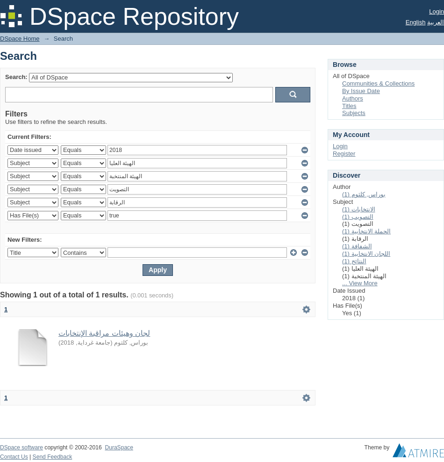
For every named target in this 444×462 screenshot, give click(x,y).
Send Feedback (52, 457)
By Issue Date (361, 90)
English (416, 22)
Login (436, 11)
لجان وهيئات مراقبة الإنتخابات (104, 333)
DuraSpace (119, 447)
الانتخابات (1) (358, 209)
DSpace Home (20, 38)
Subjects (353, 112)
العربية (435, 22)
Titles (349, 105)
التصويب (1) (357, 216)
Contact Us (14, 457)
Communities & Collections (378, 83)
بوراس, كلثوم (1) (364, 194)
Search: (16, 76)
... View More (360, 283)
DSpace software (21, 447)
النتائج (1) (354, 261)
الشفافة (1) (357, 246)
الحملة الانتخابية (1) (366, 231)
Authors (352, 98)
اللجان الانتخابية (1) (366, 253)
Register (344, 153)
